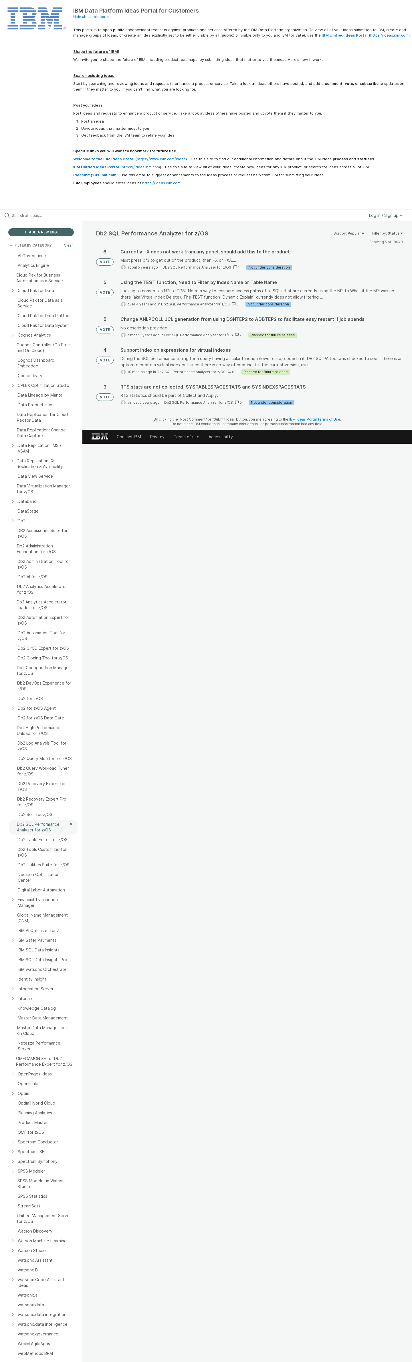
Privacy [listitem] (157, 436)
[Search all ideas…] (48, 215)
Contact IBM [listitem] (129, 436)
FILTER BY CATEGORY (30, 245)
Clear (68, 245)
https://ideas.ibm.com (389, 35)
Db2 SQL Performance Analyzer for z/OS (197, 267)
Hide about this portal (91, 17)
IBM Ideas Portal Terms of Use (314, 419)
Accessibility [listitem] (221, 436)
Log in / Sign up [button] (386, 215)
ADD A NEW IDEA (41, 232)
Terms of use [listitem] (186, 436)
